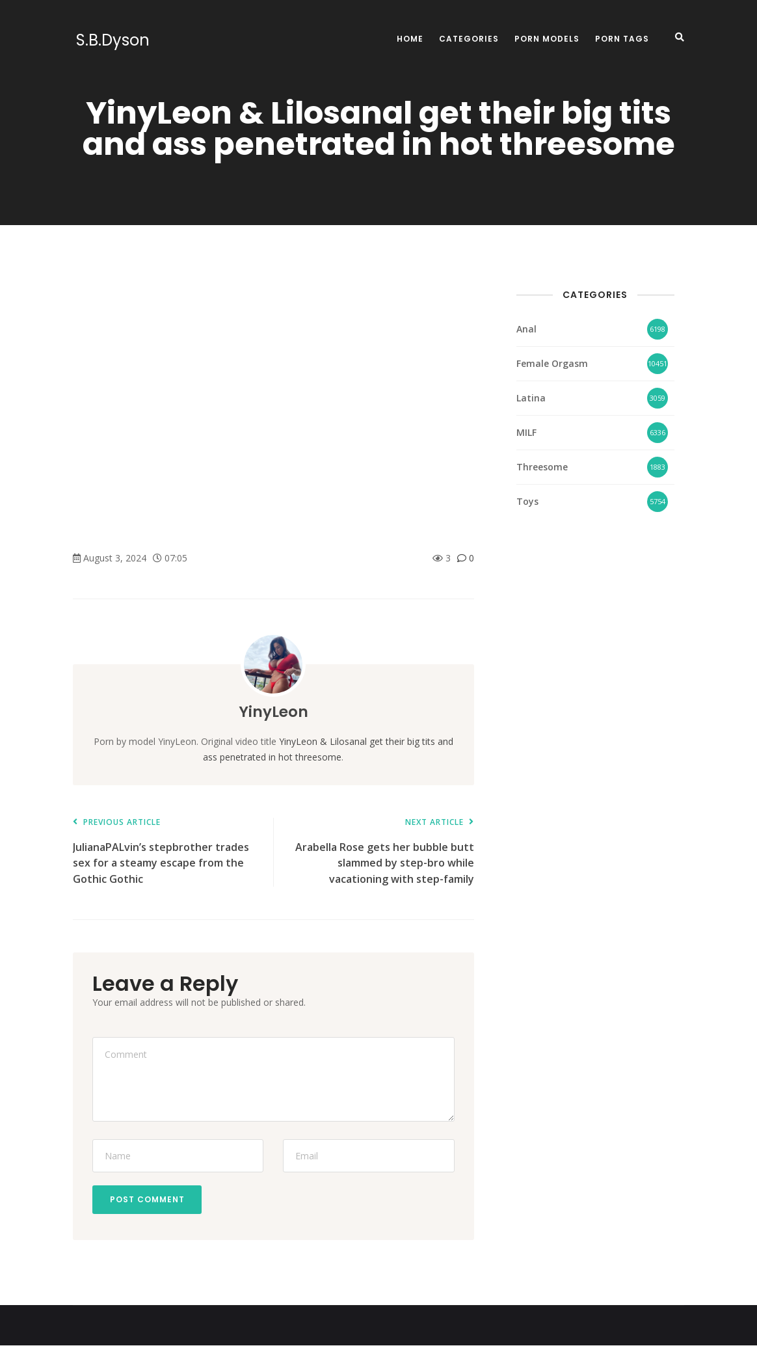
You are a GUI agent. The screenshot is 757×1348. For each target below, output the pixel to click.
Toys (527, 501)
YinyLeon (273, 711)
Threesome (542, 467)
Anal (526, 329)
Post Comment (149, 1200)
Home (410, 38)
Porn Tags (622, 38)
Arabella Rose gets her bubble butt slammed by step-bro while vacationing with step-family (379, 852)
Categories (469, 38)
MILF (526, 432)
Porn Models (546, 38)
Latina (531, 398)
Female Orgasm (552, 363)
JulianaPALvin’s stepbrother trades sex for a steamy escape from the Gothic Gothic (166, 852)
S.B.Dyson (109, 40)
